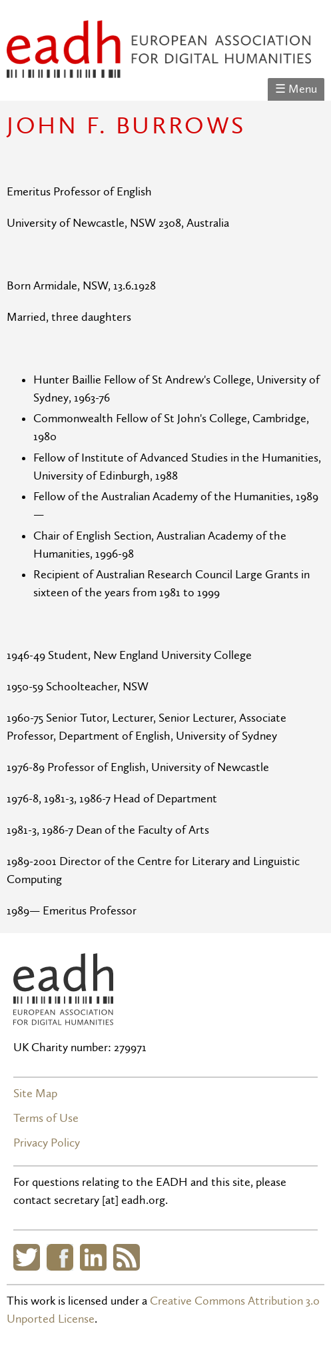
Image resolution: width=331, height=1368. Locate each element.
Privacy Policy (46, 1143)
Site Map (35, 1094)
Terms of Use (46, 1118)
